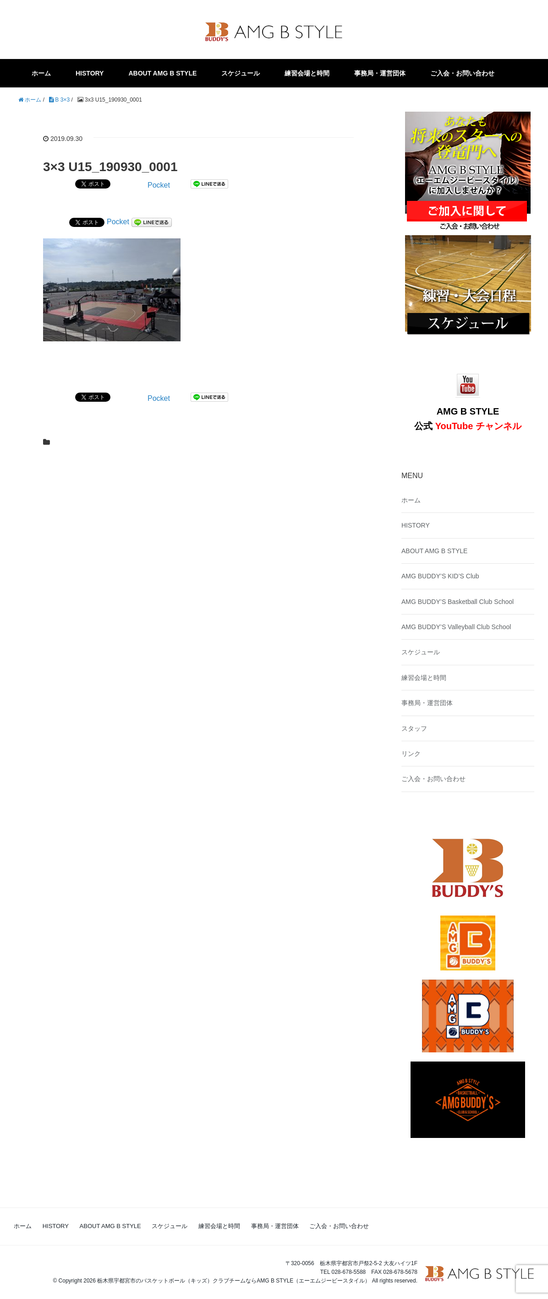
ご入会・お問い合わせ (462, 73)
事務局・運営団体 (380, 73)
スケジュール (240, 73)
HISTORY (90, 73)
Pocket (159, 185)
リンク (411, 753)
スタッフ (414, 728)
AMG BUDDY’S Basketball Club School (457, 601)
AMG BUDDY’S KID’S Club (440, 576)
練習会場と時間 (307, 73)
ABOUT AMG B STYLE (162, 73)
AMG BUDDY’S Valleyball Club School (456, 627)
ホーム (41, 73)
